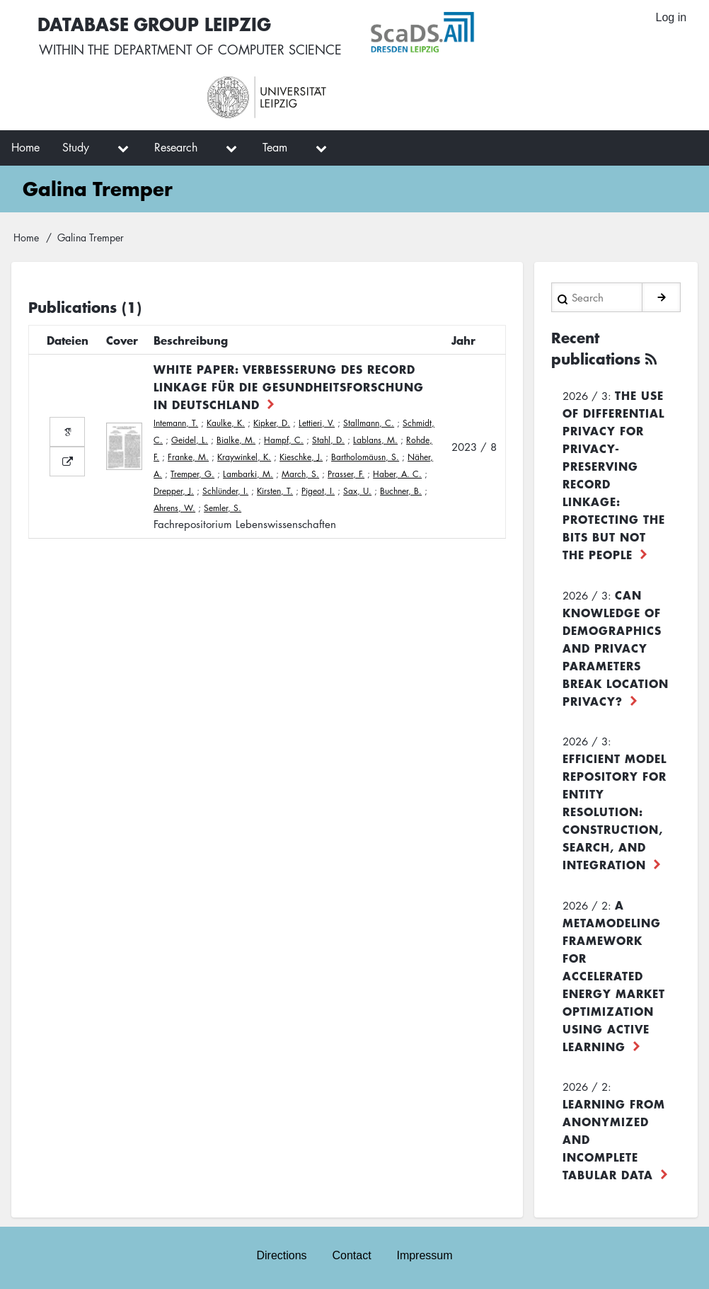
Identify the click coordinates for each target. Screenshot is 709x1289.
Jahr (463, 339)
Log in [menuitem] (670, 17)
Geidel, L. (189, 440)
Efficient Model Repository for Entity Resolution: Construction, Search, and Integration (615, 811)
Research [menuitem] (175, 147)
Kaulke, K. (226, 423)
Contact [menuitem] (351, 1255)
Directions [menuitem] (281, 1255)
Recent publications (595, 348)
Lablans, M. (375, 440)
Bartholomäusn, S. (365, 457)
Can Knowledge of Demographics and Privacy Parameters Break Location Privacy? (616, 647)
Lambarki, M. (248, 474)
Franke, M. (188, 457)
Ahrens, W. (174, 508)
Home (26, 237)
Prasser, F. (346, 474)
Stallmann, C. (368, 423)
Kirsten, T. (275, 491)
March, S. (300, 474)
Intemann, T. (176, 423)
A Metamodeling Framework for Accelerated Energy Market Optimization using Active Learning (614, 975)
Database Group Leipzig (155, 24)
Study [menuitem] (75, 147)
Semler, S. (222, 508)
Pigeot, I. (318, 491)
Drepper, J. (174, 491)
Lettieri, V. (317, 423)
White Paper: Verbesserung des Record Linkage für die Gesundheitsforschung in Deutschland (289, 386)
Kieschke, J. (301, 457)
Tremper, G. (192, 474)
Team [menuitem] (275, 147)
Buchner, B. (401, 491)
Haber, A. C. (397, 474)
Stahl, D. (328, 440)
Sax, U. (357, 491)
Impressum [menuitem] (425, 1255)
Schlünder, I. (225, 491)
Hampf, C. (284, 440)
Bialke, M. (236, 440)
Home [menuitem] (25, 147)
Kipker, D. (271, 423)
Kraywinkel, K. (244, 457)
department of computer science (228, 49)
